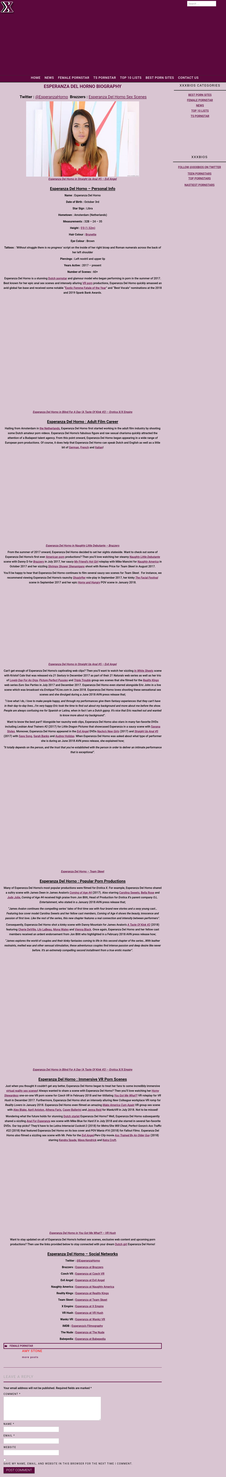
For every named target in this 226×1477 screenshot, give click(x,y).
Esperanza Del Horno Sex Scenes (118, 96)
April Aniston (36, 1109)
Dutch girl (121, 1244)
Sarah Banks (41, 736)
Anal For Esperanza (38, 1121)
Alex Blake (20, 1109)
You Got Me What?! (126, 1095)
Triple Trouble (82, 680)
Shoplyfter (79, 577)
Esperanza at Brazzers (89, 1267)
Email (9, 1435)
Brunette (90, 234)
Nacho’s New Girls (108, 731)
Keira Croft (109, 1140)
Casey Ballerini (72, 1109)
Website (10, 1447)
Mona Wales (61, 929)
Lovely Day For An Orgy (24, 680)
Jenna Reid (94, 1109)
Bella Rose (147, 892)
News (45, 78)
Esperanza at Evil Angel (90, 1280)
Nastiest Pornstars (200, 185)
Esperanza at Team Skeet (91, 1299)
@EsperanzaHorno (51, 96)
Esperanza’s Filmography (87, 1326)
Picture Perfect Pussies (53, 680)
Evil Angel (88, 1135)
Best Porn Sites (162, 78)
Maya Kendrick (87, 1140)
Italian (99, 447)
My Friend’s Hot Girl (86, 561)
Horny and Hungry (89, 582)
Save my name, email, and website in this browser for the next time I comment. (68, 1463)
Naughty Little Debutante (145, 557)
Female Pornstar (71, 78)
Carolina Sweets (129, 892)
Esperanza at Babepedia (90, 1339)
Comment (12, 1394)
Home (31, 78)
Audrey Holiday (64, 736)
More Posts (30, 1357)
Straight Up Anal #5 (146, 731)
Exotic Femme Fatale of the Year (85, 288)
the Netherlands (50, 428)
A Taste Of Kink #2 (138, 924)
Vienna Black (83, 929)
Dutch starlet (72, 1116)
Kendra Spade (67, 1140)
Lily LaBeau (44, 929)
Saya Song (25, 736)
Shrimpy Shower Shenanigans (66, 566)
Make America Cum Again (118, 1105)
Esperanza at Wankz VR (90, 1319)
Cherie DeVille (27, 929)
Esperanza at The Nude (89, 1332)
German (74, 447)
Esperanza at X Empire (89, 1306)
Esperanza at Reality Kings (92, 1293)
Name (9, 1424)
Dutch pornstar (57, 278)
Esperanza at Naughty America (94, 1286)
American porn (55, 557)
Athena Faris (53, 1109)
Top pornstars (199, 178)
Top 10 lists (131, 78)
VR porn (87, 283)
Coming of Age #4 (81, 892)
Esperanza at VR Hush (89, 1312)
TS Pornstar (104, 78)
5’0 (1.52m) (88, 228)
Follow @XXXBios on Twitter (199, 167)
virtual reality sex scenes (21, 1090)
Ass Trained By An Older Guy (132, 1135)
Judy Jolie (13, 897)
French (84, 447)
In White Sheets (143, 670)
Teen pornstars (200, 173)
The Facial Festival (146, 577)
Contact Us (193, 78)
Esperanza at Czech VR (89, 1273)
